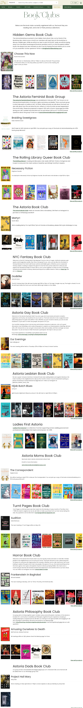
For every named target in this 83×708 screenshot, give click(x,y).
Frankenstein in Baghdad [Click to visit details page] (26, 574)
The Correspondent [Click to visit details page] (21, 470)
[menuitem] (3, 7)
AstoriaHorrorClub (42, 569)
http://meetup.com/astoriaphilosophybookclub (31, 622)
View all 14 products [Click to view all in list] (76, 308)
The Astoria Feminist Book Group (24, 100)
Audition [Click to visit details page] (16, 518)
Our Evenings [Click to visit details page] (18, 339)
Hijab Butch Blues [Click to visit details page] (22, 386)
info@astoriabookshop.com (52, 48)
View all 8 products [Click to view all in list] (76, 606)
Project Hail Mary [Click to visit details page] (21, 676)
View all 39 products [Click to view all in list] (76, 201)
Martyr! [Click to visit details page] (16, 218)
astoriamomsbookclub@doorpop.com (34, 465)
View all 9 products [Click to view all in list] (76, 418)
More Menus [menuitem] (67, 7)
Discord (19, 271)
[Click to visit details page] (7, 61)
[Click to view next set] (80, 82)
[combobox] (13, 2)
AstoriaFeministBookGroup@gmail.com (53, 112)
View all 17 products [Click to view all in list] (76, 450)
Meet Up (63, 269)
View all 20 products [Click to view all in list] (76, 91)
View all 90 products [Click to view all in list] (76, 151)
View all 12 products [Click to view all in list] (76, 500)
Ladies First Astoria (19, 428)
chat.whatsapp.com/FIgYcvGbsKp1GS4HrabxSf (32, 334)
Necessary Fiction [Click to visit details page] (22, 168)
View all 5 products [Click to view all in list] (76, 660)
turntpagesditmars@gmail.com (45, 513)
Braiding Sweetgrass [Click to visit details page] (24, 117)
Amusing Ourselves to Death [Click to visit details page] (28, 629)
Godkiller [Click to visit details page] (17, 276)
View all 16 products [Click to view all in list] (76, 369)
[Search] (56, 2)
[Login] (74, 2)
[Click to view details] (7, 82)
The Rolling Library (19, 161)
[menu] (41, 7)
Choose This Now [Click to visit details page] (24, 53)
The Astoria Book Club (20, 210)
